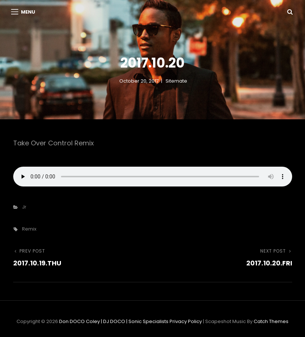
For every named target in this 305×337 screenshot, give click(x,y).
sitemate (176, 80)
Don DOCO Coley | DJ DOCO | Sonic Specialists (113, 321)
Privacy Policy (186, 321)
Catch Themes (271, 321)
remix (29, 228)
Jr (24, 206)
